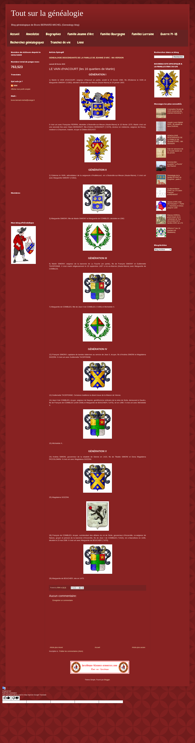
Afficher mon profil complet (20, 89)
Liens (80, 42)
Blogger (107, 680)
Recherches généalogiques (27, 42)
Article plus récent (56, 647)
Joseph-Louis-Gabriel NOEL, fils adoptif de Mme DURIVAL (175, 124)
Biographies (53, 34)
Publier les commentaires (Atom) (71, 651)
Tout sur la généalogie (47, 13)
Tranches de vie (60, 42)
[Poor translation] (15, 698)
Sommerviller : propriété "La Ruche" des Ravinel (174, 164)
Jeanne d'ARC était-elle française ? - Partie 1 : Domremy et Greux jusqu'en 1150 (175, 205)
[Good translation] (6, 698)
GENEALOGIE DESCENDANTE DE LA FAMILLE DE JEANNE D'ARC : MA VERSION (86, 58)
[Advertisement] (97, 624)
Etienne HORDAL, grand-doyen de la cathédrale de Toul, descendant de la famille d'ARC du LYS (175, 219)
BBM (15, 86)
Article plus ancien (138, 647)
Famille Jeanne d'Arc (81, 34)
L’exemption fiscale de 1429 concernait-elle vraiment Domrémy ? (175, 111)
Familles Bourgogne (112, 34)
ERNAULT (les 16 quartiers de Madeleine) (173, 230)
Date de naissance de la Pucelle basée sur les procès (175, 151)
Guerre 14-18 (168, 34)
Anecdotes (32, 34)
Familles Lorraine (143, 34)
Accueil (14, 34)
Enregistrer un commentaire (62, 600)
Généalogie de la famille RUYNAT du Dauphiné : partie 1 (174, 177)
